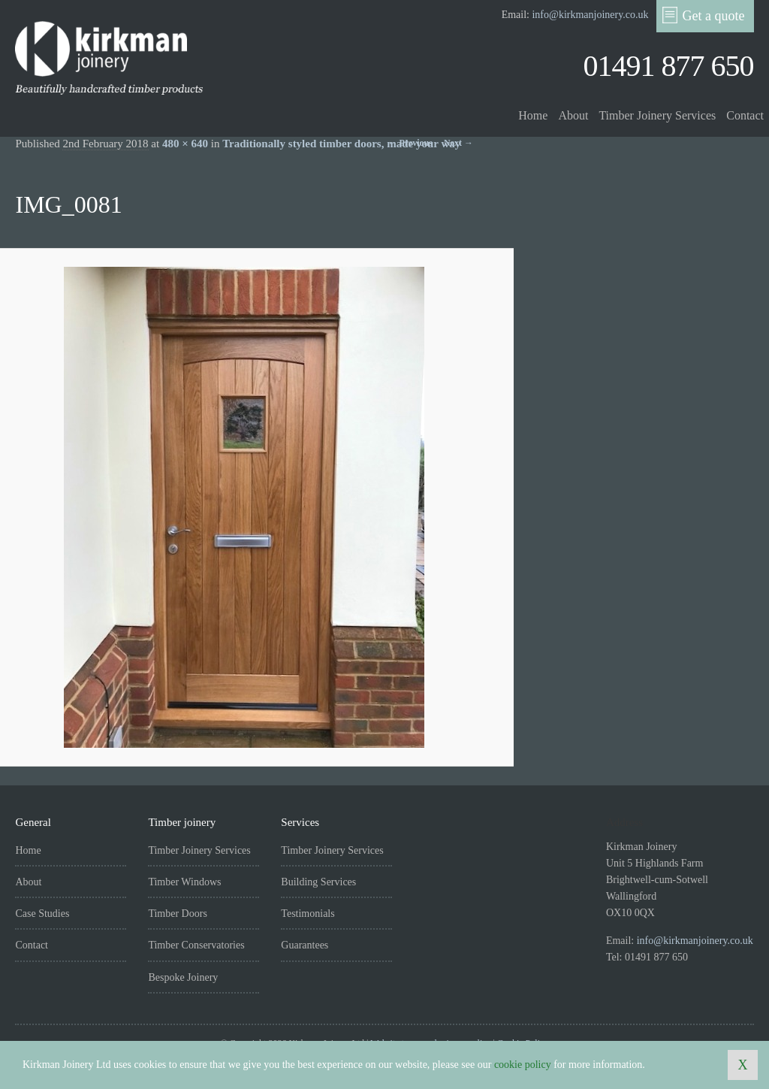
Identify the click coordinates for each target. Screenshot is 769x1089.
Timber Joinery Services (657, 115)
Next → (458, 143)
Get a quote (703, 15)
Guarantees (304, 945)
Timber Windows (184, 882)
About (573, 115)
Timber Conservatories (196, 945)
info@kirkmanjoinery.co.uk (590, 14)
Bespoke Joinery (183, 977)
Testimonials (307, 913)
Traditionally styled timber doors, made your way (341, 144)
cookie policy (522, 1064)
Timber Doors (177, 913)
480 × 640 (185, 144)
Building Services (318, 882)
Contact (745, 115)
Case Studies (42, 913)
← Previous (410, 143)
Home (532, 115)
